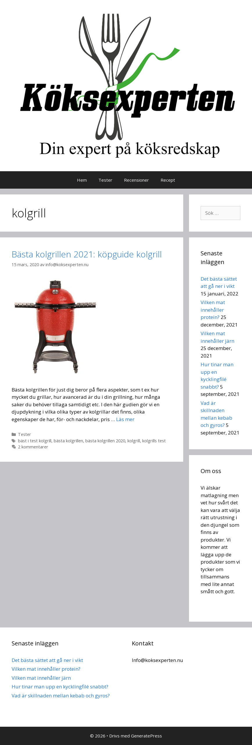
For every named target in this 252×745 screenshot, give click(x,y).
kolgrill (133, 440)
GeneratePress (146, 736)
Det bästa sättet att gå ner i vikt (47, 660)
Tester (105, 180)
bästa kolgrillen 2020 (105, 440)
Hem (82, 180)
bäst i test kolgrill (34, 440)
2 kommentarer (33, 447)
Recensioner (136, 180)
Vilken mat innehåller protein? (213, 309)
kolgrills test (154, 440)
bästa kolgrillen (68, 440)
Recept (168, 180)
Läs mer (125, 419)
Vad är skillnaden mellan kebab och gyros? (61, 695)
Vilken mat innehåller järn (41, 677)
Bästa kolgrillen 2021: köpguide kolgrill (87, 254)
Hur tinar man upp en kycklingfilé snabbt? (60, 686)
